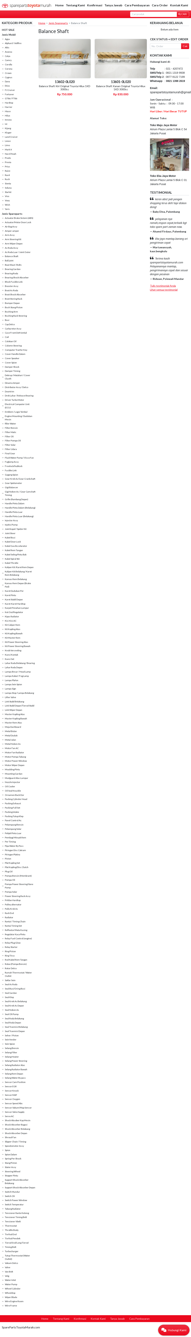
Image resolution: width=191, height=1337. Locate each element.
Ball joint (9, 260)
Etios (7, 85)
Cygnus (8, 77)
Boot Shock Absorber (15, 294)
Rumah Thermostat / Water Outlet (18, 974)
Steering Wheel (12, 1171)
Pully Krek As (11, 908)
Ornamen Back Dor (14, 795)
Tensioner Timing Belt (16, 1217)
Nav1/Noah (10, 153)
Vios (7, 196)
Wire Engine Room (14, 1301)
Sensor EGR (11, 1086)
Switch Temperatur (14, 1204)
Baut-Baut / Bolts (13, 264)
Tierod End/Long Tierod (17, 1242)
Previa (8, 162)
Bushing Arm (11, 311)
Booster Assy (11, 286)
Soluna (8, 187)
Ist (6, 124)
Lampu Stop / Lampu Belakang (19, 693)
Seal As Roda (11, 984)
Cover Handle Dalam (15, 354)
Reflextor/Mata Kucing (16, 930)
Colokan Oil (10, 341)
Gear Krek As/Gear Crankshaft (20, 478)
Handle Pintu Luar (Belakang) (19, 516)
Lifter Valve (10, 697)
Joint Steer (10, 533)
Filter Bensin (11, 427)
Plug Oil (8, 871)
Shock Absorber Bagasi (16, 1124)
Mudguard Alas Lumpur (16, 778)
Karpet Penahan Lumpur (17, 607)
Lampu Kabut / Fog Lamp (17, 676)
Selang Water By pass (15, 1077)
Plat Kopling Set (12, 862)
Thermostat (11, 1225)
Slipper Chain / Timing (15, 1141)
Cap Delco (10, 324)
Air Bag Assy (11, 226)
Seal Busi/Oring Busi (15, 988)
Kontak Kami (179, 5)
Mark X (8, 149)
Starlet (8, 192)
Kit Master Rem (12, 637)
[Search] (153, 14)
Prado (8, 158)
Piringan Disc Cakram (15, 850)
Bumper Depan (12, 303)
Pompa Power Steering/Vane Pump (19, 886)
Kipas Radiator (12, 616)
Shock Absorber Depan (16, 1133)
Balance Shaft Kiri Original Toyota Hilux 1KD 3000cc (64, 88)
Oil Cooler (10, 786)
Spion (7, 1150)
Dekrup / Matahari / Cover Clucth (17, 377)
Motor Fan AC (12, 748)
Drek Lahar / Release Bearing (19, 395)
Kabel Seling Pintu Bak (15, 554)
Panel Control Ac (13, 820)
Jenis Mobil (9, 34)
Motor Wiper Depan (14, 765)
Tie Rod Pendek (12, 1238)
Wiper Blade (11, 1297)
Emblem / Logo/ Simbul (16, 411)
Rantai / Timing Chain (15, 921)
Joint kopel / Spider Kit (15, 529)
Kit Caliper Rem (12, 624)
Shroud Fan (10, 1137)
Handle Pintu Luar (14, 512)
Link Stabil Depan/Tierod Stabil (19, 705)
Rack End (9, 913)
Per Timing (10, 841)
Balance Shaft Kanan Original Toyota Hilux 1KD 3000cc (120, 88)
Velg (7, 1276)
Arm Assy (10, 235)
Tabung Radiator (13, 1208)
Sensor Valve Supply (14, 1112)
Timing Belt (10, 1247)
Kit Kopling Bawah (14, 633)
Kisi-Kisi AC (10, 620)
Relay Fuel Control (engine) (18, 938)
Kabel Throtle (11, 563)
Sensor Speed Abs (14, 1103)
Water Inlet (10, 1280)
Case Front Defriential (16, 332)
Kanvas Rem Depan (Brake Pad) (18, 585)
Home (59, 5)
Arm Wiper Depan (14, 243)
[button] (174, 1330)
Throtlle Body (11, 1230)
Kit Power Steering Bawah (17, 646)
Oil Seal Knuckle (13, 790)
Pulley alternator (13, 904)
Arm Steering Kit (13, 239)
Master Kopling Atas (15, 714)
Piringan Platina (12, 854)
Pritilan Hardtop (13, 900)
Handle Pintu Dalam (14, 503)
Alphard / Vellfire (13, 43)
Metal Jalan (10, 739)
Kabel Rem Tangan (14, 550)
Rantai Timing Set (13, 925)
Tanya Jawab (113, 5)
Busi (7, 320)
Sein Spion (10, 1043)
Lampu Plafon (11, 680)
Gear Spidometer (13, 483)
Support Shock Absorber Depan (20, 1187)
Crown (8, 73)
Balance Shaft (11, 256)
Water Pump (11, 1284)
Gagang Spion (11, 474)
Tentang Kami (75, 5)
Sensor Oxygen (12, 1099)
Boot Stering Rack (13, 298)
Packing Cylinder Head (16, 799)
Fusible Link (11, 470)
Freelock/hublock (13, 466)
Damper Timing (12, 371)
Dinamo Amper (12, 382)
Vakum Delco (11, 1263)
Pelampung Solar (13, 829)
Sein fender (10, 1039)
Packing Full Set (12, 807)
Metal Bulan (11, 731)
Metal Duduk (11, 735)
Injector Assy (11, 520)
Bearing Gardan (13, 269)
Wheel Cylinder (13, 1288)
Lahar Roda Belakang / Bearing (20, 663)
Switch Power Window (16, 1200)
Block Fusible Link (14, 281)
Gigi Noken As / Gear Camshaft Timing (20, 493)
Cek (185, 46)
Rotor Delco (11, 968)
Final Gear (10, 453)
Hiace (8, 111)
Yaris (7, 209)
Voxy (7, 200)
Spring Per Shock (13, 1158)
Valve (7, 1267)
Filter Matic (10, 432)
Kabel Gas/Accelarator (16, 546)
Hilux (7, 115)
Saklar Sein (10, 980)
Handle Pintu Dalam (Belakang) (20, 507)
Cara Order (160, 5)
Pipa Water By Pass (14, 846)
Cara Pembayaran (137, 5)
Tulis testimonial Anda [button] (163, 285)
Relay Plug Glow (13, 942)
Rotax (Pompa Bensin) (16, 964)
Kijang (8, 128)
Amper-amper (12, 230)
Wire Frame (11, 1305)
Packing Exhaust (13, 803)
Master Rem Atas (13, 722)
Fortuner (9, 94)
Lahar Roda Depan (14, 667)
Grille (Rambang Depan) (16, 499)
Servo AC (9, 1116)
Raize (7, 170)
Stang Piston (11, 1162)
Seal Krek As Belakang (16, 1001)
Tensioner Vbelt (13, 1221)
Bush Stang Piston (14, 307)
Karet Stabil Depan (14, 599)
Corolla (8, 64)
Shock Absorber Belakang (17, 1129)
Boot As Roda (11, 290)
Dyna (7, 81)
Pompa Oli (10, 879)
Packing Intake (12, 812)
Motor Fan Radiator (14, 752)
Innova (8, 119)
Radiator (9, 917)
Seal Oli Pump (11, 1014)
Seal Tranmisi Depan (15, 1031)
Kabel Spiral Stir (12, 558)
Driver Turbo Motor (14, 399)
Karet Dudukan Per (14, 590)
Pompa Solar (11, 891)
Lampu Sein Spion (13, 684)
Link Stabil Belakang (14, 701)
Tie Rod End (11, 1234)
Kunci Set (9, 659)
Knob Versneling (13, 650)
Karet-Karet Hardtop (15, 603)
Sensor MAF (11, 1095)
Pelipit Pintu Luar (13, 833)
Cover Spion (11, 362)
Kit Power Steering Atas (16, 642)
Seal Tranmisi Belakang (16, 1026)
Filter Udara (11, 449)
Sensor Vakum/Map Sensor (18, 1107)
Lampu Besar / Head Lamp (18, 671)
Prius (7, 166)
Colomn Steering (13, 345)
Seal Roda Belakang (14, 1018)
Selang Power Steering (16, 1060)
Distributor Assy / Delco (16, 387)
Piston (8, 858)
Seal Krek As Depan (14, 1005)
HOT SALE (8, 29)
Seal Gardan (11, 993)
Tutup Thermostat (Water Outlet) (17, 1257)
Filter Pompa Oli (13, 440)
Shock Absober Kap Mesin (17, 1120)
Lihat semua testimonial (164, 289)
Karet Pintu (10, 595)
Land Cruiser (11, 136)
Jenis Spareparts (12, 213)
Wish (7, 204)
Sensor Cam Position (15, 1082)
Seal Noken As (12, 1009)
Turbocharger (11, 1251)
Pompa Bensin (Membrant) (18, 875)
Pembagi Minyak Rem (15, 837)
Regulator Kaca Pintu (15, 934)
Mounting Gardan (13, 773)
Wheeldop (10, 1292)
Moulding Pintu (12, 769)
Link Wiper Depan (13, 710)
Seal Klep (9, 997)
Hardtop (9, 102)
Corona (8, 68)
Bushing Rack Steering (16, 315)
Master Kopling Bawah (16, 718)
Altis (7, 47)
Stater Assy (10, 1167)
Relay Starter (11, 947)
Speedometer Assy (14, 1145)
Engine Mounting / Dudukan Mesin (18, 418)
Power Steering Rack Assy (17, 896)
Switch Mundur (12, 1191)
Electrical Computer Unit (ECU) (17, 406)
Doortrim (9, 391)
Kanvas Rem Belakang (16, 579)
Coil (7, 337)
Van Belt (9, 1271)
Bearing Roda (11, 273)
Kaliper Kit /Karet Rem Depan (19, 567)
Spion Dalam (11, 1154)
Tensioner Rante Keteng (17, 1213)
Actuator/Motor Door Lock (18, 222)
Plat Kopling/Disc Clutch (16, 867)
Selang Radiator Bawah (16, 1069)
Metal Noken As (13, 743)
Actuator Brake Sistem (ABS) (19, 218)
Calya (7, 56)
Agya (7, 39)
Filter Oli (9, 436)
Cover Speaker (12, 358)
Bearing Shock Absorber (17, 277)
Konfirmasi (94, 5)
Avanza (8, 51)
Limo (7, 145)
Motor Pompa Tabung (15, 756)
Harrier (8, 107)
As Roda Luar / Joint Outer (18, 252)
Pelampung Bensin (14, 824)
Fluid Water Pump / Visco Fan (19, 457)
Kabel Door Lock (13, 541)
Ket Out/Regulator (14, 612)
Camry (8, 60)
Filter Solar (10, 444)
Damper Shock (12, 366)
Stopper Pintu (11, 1175)
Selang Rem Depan (14, 1073)
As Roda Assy (11, 247)
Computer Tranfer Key (16, 349)
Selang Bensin (12, 1048)
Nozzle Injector (12, 782)
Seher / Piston (12, 1035)
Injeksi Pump (11, 524)
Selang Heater (12, 1056)
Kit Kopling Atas (12, 629)
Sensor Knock (12, 1090)
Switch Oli (10, 1196)
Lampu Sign (10, 688)
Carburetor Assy (13, 328)
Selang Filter (11, 1052)
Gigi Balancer (11, 487)
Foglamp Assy (12, 461)
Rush (7, 179)
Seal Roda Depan (13, 1022)
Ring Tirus (10, 955)
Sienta (8, 183)
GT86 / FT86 (11, 98)
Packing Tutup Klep (14, 816)
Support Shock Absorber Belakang (17, 1181)
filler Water (10, 423)
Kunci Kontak (11, 654)
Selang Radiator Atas (15, 1065)
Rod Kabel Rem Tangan (16, 959)
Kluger (8, 132)
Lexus (8, 141)
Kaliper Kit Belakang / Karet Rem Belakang (18, 573)
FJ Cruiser (10, 90)
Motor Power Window (16, 760)
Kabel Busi (10, 537)
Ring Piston (10, 951)
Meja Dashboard (13, 726)
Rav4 (7, 175)
